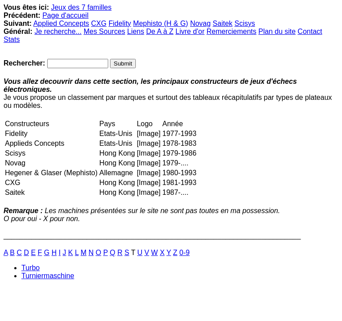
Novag (200, 23)
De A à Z (159, 31)
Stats (12, 39)
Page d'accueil (65, 15)
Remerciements (231, 31)
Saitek (222, 23)
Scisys (245, 23)
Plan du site (277, 31)
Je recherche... (57, 31)
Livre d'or (189, 31)
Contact (309, 31)
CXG (99, 23)
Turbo (30, 268)
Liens (135, 31)
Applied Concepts (61, 23)
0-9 (184, 252)
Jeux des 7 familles (81, 7)
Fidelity (120, 23)
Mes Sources (104, 31)
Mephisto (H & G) (160, 23)
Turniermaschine (47, 276)
